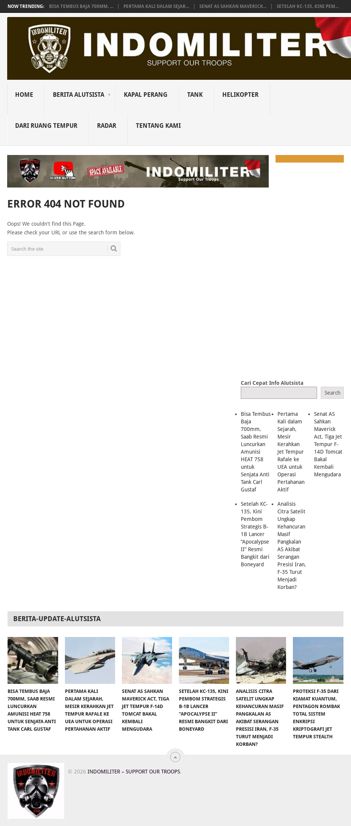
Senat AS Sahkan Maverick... (232, 6)
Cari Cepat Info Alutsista (272, 383)
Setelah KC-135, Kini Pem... (308, 6)
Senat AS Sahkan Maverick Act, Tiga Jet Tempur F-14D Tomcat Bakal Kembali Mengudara (328, 444)
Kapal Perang (146, 94)
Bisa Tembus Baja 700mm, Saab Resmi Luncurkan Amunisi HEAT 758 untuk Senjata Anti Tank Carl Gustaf (256, 452)
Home (24, 94)
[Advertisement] (296, 318)
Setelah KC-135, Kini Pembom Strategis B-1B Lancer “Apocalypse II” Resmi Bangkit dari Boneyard (255, 534)
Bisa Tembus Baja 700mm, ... (81, 6)
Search (332, 393)
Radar (106, 125)
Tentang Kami (158, 125)
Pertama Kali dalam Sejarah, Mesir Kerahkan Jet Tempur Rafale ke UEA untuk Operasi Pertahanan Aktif (291, 452)
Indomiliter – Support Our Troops (134, 772)
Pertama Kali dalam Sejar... (156, 6)
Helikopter (240, 94)
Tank (195, 94)
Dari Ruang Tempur (46, 125)
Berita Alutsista (78, 94)
